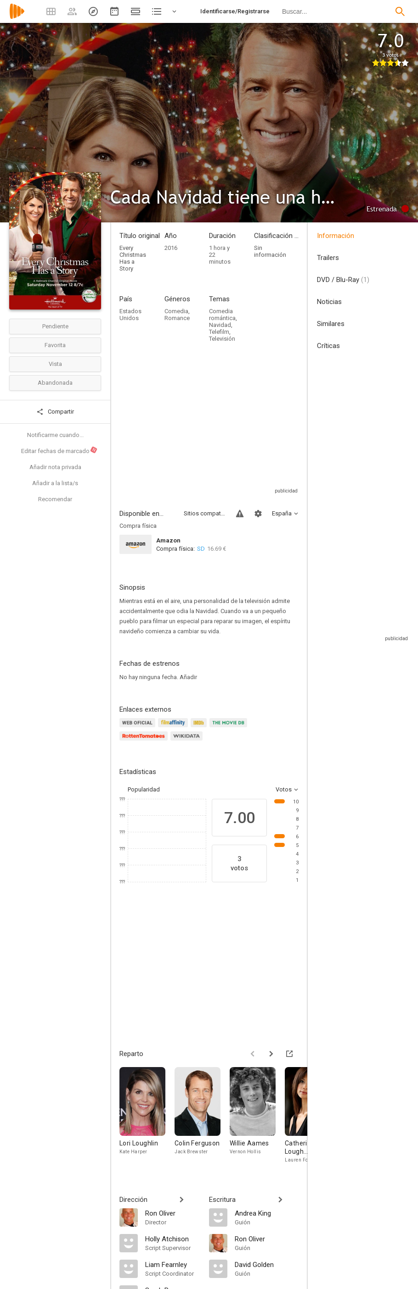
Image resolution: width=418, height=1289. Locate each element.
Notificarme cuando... (55, 435)
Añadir (188, 677)
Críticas (328, 346)
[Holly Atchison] (172, 1238)
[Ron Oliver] (172, 1212)
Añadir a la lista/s (55, 483)
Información (335, 236)
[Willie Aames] (257, 1115)
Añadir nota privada (55, 467)
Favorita (55, 345)
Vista (55, 363)
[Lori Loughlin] (147, 1115)
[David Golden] (267, 1264)
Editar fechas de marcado (59, 450)
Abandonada (55, 382)
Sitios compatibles (204, 513)
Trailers (328, 258)
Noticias (329, 302)
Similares (331, 324)
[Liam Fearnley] (172, 1264)
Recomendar (55, 499)
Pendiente (55, 326)
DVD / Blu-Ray (343, 280)
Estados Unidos (130, 314)
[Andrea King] (267, 1212)
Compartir (55, 411)
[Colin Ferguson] (202, 1115)
